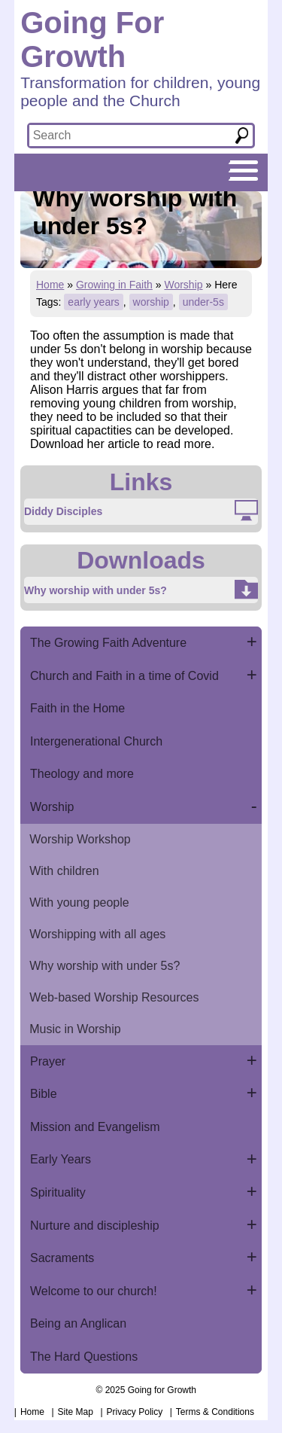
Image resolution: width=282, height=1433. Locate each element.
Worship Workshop (80, 839)
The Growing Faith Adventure (108, 642)
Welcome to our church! (93, 1291)
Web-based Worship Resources (114, 997)
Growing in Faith (114, 285)
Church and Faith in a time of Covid (124, 675)
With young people (79, 902)
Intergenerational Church (96, 741)
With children (64, 870)
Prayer (47, 1061)
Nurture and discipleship (94, 1225)
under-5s (203, 302)
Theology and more (82, 773)
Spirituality (58, 1192)
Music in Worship (75, 1029)
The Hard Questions (84, 1356)
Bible (43, 1093)
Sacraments (62, 1258)
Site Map (75, 1412)
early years (93, 302)
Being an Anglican (78, 1323)
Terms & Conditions (215, 1412)
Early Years (60, 1159)
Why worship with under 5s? (104, 965)
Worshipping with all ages (97, 934)
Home (50, 285)
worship (151, 302)
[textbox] (126, 135)
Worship (183, 285)
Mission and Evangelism (95, 1126)
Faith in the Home (77, 708)
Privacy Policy (135, 1412)
